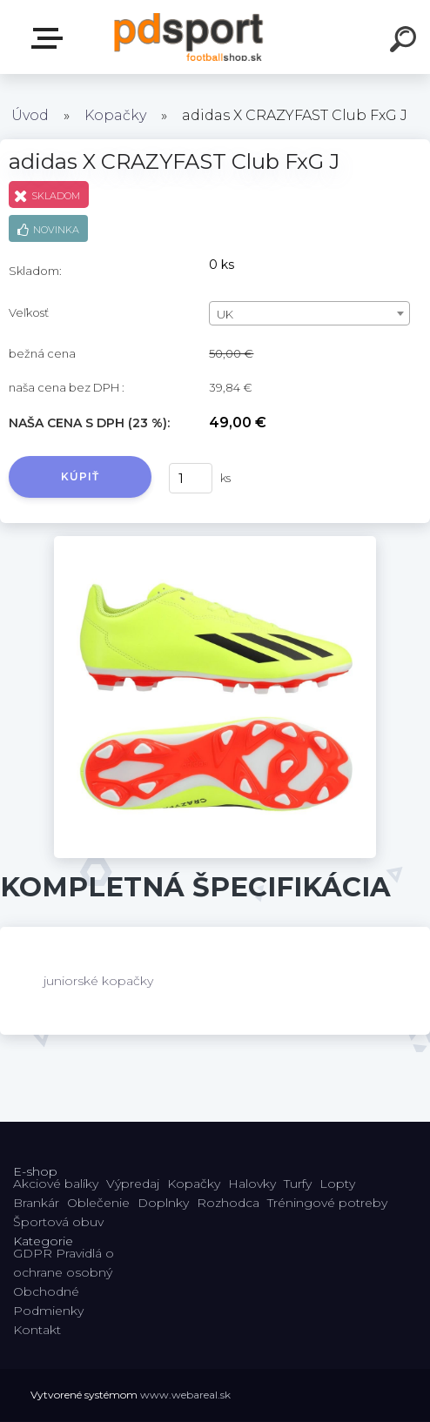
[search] (405, 42)
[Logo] (189, 36)
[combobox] (309, 313)
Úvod (30, 115)
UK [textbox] (225, 314)
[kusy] (190, 478)
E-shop (50, 38)
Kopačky (115, 115)
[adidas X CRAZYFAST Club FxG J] (215, 542)
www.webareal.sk (185, 1394)
